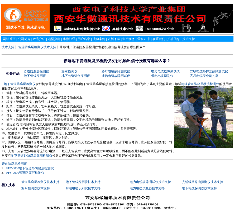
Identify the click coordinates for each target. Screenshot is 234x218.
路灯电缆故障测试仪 (116, 71)
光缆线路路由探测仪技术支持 (202, 182)
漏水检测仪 (69, 71)
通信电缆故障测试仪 (116, 76)
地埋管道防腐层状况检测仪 (200, 84)
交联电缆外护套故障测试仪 (209, 71)
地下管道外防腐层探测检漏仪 (31, 155)
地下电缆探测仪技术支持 (199, 188)
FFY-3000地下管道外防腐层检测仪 (30, 168)
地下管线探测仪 (35, 76)
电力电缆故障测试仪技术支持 (150, 182)
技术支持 (8, 47)
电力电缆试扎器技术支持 (147, 188)
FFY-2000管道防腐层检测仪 (25, 173)
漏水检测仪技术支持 (35, 188)
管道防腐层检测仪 (36, 71)
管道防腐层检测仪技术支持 (37, 47)
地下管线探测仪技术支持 (83, 182)
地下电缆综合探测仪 (75, 76)
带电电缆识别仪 (162, 76)
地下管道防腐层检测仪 (20, 84)
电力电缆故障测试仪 (165, 71)
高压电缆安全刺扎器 (204, 76)
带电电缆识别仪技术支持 (83, 188)
